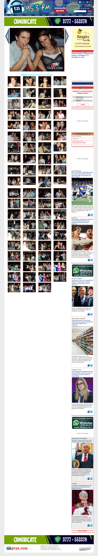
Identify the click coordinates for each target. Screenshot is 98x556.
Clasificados (89, 15)
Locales (12, 15)
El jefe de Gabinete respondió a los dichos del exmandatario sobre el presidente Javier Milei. (81, 309)
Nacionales (29, 15)
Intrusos (81, 15)
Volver (37, 297)
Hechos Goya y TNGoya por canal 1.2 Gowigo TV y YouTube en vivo (82, 55)
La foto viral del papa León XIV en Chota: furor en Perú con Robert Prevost (82, 487)
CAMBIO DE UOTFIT (76, 369)
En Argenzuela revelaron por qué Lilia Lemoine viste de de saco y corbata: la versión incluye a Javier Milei (82, 374)
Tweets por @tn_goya (78, 83)
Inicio (6, 15)
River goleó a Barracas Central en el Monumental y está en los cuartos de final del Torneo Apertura (82, 221)
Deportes (67, 15)
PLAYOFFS (74, 217)
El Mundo (59, 15)
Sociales (74, 15)
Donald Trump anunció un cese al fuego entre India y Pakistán (82, 440)
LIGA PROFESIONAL (76, 171)
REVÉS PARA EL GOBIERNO (78, 318)
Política (44, 15)
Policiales (37, 15)
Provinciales (20, 15)
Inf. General (51, 15)
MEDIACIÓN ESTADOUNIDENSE (79, 438)
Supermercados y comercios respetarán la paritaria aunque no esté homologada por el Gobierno (82, 323)
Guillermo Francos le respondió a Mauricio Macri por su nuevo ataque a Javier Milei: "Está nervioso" (82, 282)
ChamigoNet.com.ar (55, 549)
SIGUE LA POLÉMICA (77, 278)
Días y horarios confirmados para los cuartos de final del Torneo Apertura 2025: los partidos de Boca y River (82, 175)
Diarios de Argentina (82, 530)
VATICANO (74, 483)
